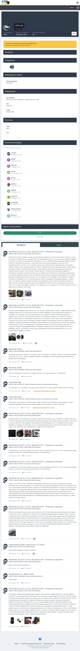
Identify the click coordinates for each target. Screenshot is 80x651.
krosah (13, 171)
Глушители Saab (15, 382)
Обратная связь (49, 643)
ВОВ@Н (21, 351)
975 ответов (26, 299)
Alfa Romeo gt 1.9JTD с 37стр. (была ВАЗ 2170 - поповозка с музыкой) (35, 252)
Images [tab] (59, 245)
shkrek (11, 253)
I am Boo (13, 153)
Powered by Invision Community (40, 647)
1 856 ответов (27, 362)
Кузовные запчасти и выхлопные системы (44, 384)
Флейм (32, 546)
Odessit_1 (14, 184)
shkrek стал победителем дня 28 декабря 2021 (20, 43)
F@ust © (14, 165)
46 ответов (26, 553)
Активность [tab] (21, 245)
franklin (13, 159)
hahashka (22, 576)
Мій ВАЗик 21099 (15, 349)
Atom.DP (21, 384)
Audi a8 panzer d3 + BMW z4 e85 (21, 574)
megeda (13, 190)
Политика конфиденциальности (31, 643)
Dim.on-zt (22, 546)
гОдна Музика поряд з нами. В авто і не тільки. (27, 545)
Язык (17, 643)
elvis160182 (14, 202)
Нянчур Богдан (16, 209)
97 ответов (26, 583)
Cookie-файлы (60, 643)
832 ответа (26, 391)
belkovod (14, 215)
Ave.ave (13, 177)
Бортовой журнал (35, 253)
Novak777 (14, 196)
